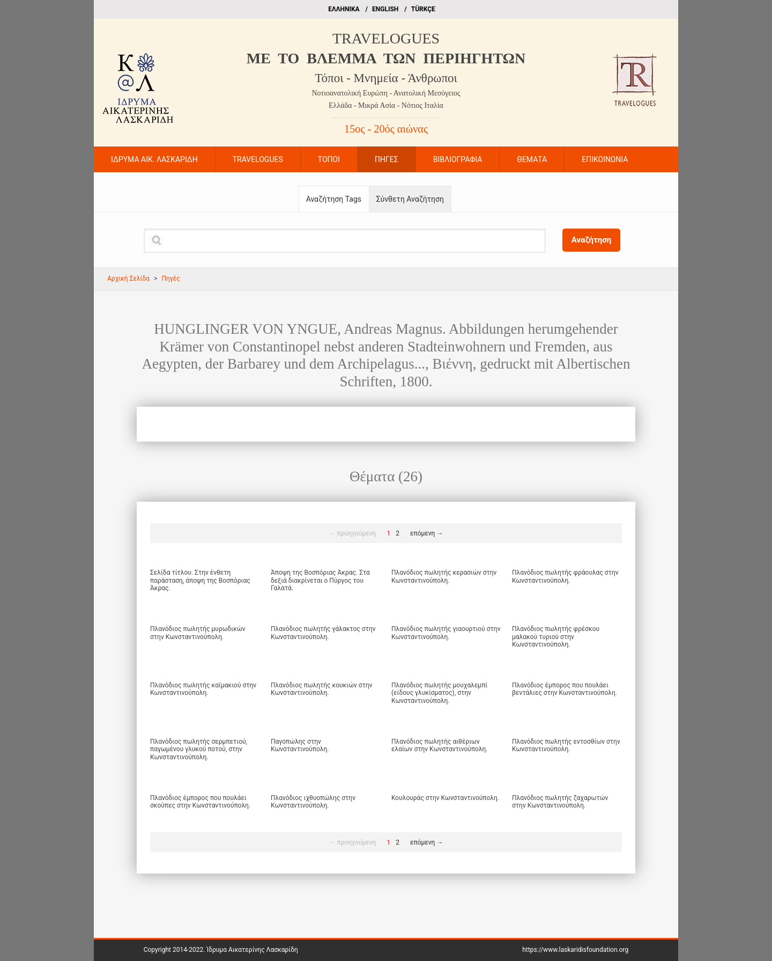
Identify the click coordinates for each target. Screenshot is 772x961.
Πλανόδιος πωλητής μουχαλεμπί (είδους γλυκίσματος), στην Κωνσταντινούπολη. (439, 693)
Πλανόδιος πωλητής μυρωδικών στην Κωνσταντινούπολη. (198, 632)
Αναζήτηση (591, 240)
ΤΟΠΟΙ (329, 159)
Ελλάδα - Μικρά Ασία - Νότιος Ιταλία (386, 105)
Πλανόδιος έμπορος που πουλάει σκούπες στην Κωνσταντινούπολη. (200, 801)
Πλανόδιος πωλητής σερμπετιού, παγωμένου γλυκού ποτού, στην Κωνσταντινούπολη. (198, 749)
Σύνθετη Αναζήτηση (410, 199)
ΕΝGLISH (385, 9)
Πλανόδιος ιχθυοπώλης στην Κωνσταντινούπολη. (313, 801)
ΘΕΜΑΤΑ (532, 159)
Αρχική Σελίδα (128, 278)
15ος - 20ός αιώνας (386, 129)
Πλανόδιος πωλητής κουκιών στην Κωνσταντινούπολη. (322, 688)
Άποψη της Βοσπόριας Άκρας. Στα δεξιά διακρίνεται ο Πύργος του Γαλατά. (320, 580)
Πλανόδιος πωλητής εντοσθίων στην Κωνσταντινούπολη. (566, 745)
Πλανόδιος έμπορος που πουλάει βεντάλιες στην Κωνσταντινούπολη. (564, 688)
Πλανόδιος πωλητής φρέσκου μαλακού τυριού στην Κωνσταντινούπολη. (555, 636)
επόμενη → (426, 533)
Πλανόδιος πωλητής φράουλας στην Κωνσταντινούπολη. (565, 576)
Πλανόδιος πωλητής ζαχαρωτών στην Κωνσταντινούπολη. (560, 801)
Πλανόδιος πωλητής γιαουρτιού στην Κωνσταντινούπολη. (445, 632)
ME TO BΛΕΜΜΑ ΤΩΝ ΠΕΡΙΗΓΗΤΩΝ (386, 58)
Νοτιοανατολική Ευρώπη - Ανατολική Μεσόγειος (385, 93)
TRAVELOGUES (386, 38)
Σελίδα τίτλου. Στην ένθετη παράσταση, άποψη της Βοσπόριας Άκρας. (200, 580)
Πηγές (170, 278)
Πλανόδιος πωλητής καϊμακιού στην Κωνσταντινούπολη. (203, 688)
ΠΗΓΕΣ (386, 159)
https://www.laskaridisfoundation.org (575, 949)
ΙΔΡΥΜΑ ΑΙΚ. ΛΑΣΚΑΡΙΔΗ (154, 159)
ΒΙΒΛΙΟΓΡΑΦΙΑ (457, 159)
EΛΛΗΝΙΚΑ (343, 9)
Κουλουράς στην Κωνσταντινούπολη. (445, 798)
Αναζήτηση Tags (333, 199)
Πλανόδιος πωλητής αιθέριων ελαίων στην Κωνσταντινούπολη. (439, 745)
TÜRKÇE (423, 9)
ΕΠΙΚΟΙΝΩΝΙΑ (605, 159)
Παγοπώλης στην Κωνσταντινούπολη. (300, 745)
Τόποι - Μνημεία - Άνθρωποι (386, 78)
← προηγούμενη (352, 533)
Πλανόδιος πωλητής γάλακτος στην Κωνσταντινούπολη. (323, 632)
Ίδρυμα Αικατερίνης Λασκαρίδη (252, 949)
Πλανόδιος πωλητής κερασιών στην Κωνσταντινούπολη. (443, 576)
